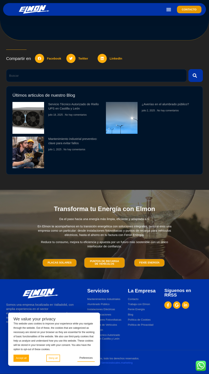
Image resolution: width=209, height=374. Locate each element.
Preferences (86, 357)
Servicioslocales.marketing (117, 362)
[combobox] (96, 75)
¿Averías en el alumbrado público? (165, 104)
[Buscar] (195, 75)
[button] (169, 9)
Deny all (53, 358)
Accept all (21, 358)
